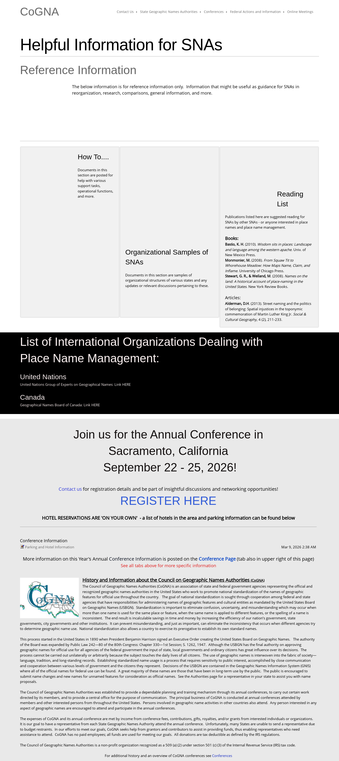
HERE (126, 345)
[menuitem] (125, 12)
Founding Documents (205, 727)
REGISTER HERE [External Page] (168, 462)
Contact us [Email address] (70, 450)
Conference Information (135, 520)
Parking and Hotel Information (49, 508)
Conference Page (218, 520)
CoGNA (39, 11)
